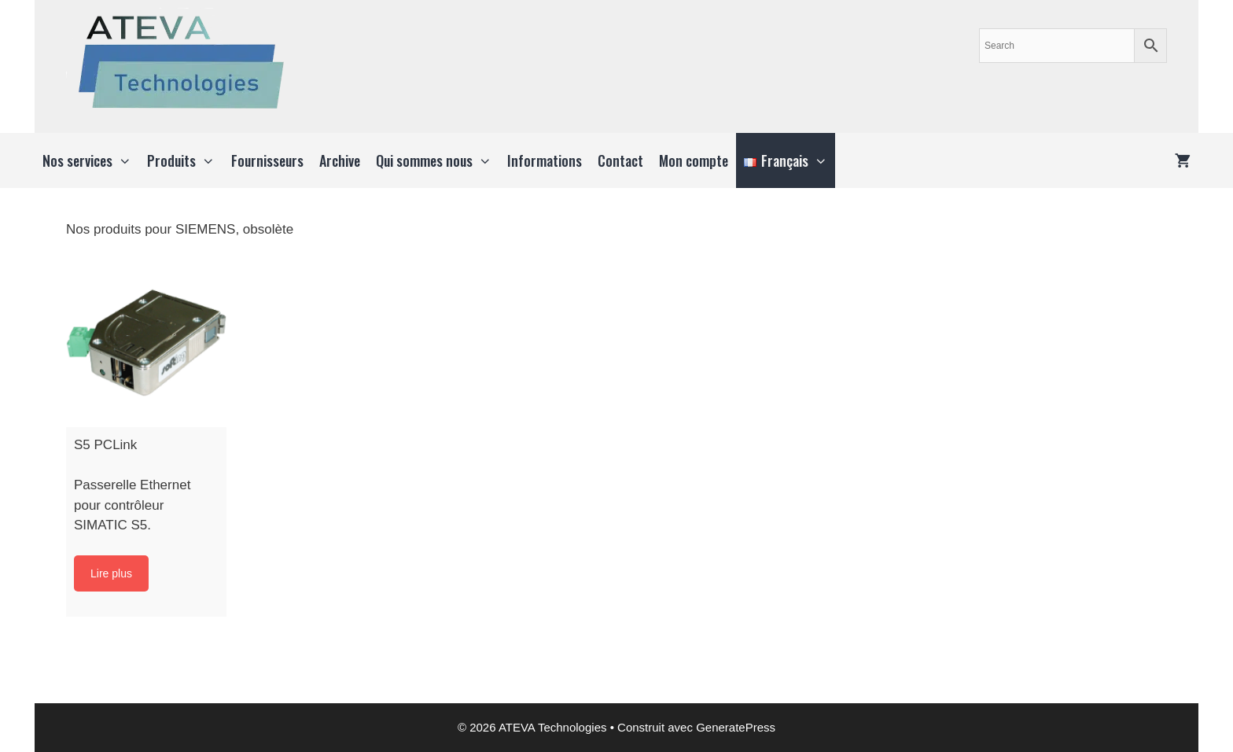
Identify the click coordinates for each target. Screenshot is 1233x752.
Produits (185, 160)
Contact (620, 160)
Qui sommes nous (437, 160)
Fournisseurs (267, 160)
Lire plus (111, 573)
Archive (339, 160)
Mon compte (693, 160)
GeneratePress (735, 727)
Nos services (90, 160)
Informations (544, 160)
